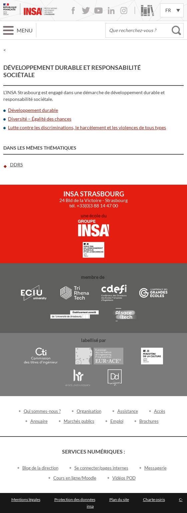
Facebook (73, 10)
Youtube (98, 10)
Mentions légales (25, 499)
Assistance (127, 411)
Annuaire (39, 421)
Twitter (86, 10)
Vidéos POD (124, 478)
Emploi (116, 421)
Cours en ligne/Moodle (74, 478)
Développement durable (33, 110)
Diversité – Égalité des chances (39, 119)
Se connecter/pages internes (101, 468)
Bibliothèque (147, 10)
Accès (159, 411)
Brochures (149, 421)
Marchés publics (79, 421)
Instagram (124, 10)
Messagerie (155, 468)
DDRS (16, 164)
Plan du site (119, 499)
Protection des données (74, 499)
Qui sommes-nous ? (42, 411)
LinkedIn (111, 10)
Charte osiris (154, 499)
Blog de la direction (40, 468)
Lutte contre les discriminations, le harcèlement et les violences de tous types (87, 127)
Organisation (89, 411)
